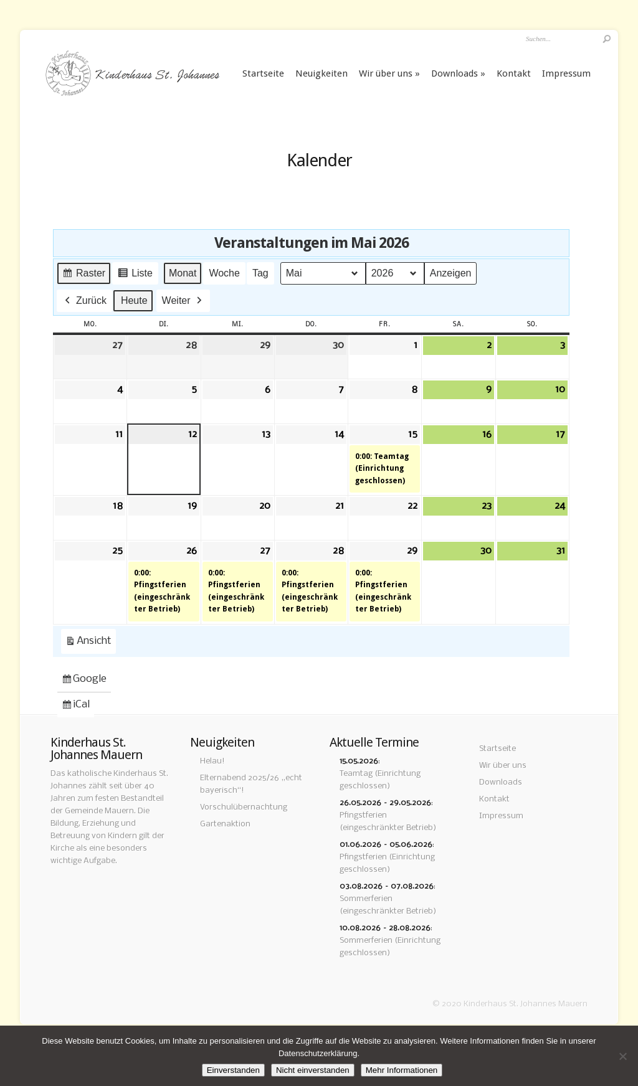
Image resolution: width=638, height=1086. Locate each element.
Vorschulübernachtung (243, 807)
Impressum (566, 73)
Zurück (84, 301)
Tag (260, 273)
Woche (224, 273)
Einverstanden (233, 1070)
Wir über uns (385, 73)
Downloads (454, 73)
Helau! (212, 761)
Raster (83, 275)
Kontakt (514, 73)
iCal (77, 707)
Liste (135, 275)
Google (84, 681)
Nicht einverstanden (313, 1070)
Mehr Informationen (402, 1070)
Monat (182, 273)
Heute (134, 300)
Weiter (183, 301)
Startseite (263, 73)
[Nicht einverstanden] (622, 1056)
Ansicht (90, 643)
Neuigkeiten (321, 73)
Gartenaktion (225, 824)
